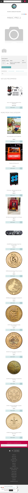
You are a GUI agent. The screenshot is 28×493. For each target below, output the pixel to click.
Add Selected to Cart (6, 67)
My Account (14, 456)
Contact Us (14, 466)
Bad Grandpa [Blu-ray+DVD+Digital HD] (14, 136)
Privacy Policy (14, 473)
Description (4, 71)
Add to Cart (12, 107)
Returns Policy (14, 474)
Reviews (20, 71)
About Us (14, 463)
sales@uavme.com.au (14, 481)
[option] (14, 34)
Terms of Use (14, 471)
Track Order (14, 458)
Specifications (11, 71)
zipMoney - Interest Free (14, 468)
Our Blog (14, 464)
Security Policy (14, 476)
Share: (24, 14)
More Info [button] (11, 490)
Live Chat (16, 450)
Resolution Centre (14, 459)
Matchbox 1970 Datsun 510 (14, 163)
